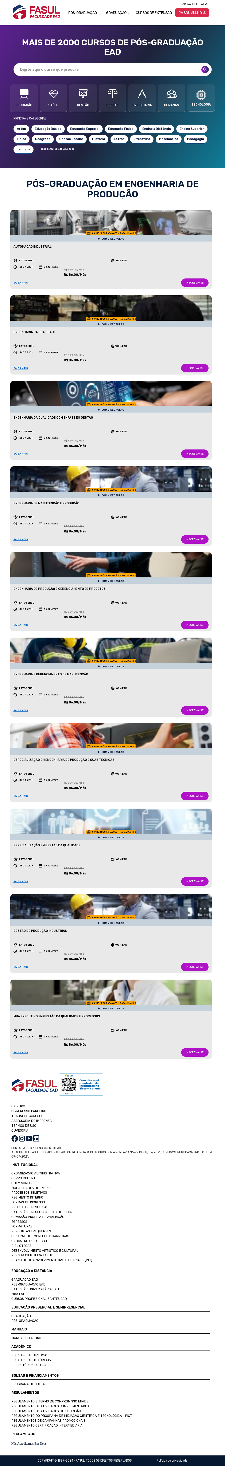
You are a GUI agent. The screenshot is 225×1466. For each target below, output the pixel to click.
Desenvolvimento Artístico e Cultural (44, 1251)
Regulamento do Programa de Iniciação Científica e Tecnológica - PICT (71, 1416)
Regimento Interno (27, 1197)
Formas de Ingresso (28, 1202)
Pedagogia (195, 139)
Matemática (168, 139)
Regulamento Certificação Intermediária (46, 1425)
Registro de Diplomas (29, 1355)
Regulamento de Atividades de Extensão (46, 1411)
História (98, 139)
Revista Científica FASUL (32, 1255)
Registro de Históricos (31, 1360)
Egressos (19, 1222)
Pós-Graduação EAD (28, 1284)
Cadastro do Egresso (29, 1241)
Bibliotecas (21, 1246)
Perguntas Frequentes (31, 1231)
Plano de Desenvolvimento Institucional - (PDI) (51, 1260)
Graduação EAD (24, 1279)
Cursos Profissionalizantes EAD (39, 1299)
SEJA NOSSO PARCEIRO (28, 1111)
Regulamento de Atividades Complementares (50, 1406)
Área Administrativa (194, 4)
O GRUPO (18, 1106)
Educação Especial (84, 129)
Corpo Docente (24, 1178)
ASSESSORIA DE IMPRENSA (31, 1121)
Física (21, 139)
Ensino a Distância (156, 129)
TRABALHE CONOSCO (27, 1116)
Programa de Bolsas (29, 1384)
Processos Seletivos (29, 1193)
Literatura (141, 139)
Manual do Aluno (26, 1338)
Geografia (42, 139)
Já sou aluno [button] (192, 13)
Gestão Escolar (71, 139)
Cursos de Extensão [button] (154, 13)
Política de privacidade (172, 1460)
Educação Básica (48, 129)
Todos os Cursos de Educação (56, 149)
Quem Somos (21, 1183)
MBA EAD (18, 1294)
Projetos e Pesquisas (29, 1207)
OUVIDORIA (19, 1130)
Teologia (23, 149)
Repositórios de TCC (28, 1365)
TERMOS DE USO (23, 1126)
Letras (119, 139)
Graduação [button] (117, 13)
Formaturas (21, 1226)
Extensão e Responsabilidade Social (42, 1212)
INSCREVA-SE (195, 282)
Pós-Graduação (24, 1321)
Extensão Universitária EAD (35, 1289)
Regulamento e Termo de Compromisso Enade (49, 1401)
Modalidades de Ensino (31, 1188)
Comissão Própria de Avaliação (37, 1217)
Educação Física (120, 129)
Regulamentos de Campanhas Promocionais (48, 1421)
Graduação (21, 1316)
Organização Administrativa (35, 1173)
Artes (21, 129)
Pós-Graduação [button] (84, 13)
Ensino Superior (192, 129)
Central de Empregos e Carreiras (40, 1236)
